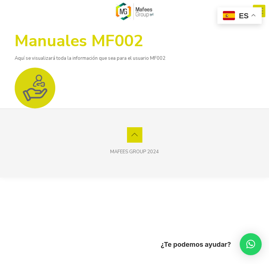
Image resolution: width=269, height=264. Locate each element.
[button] (251, 244)
